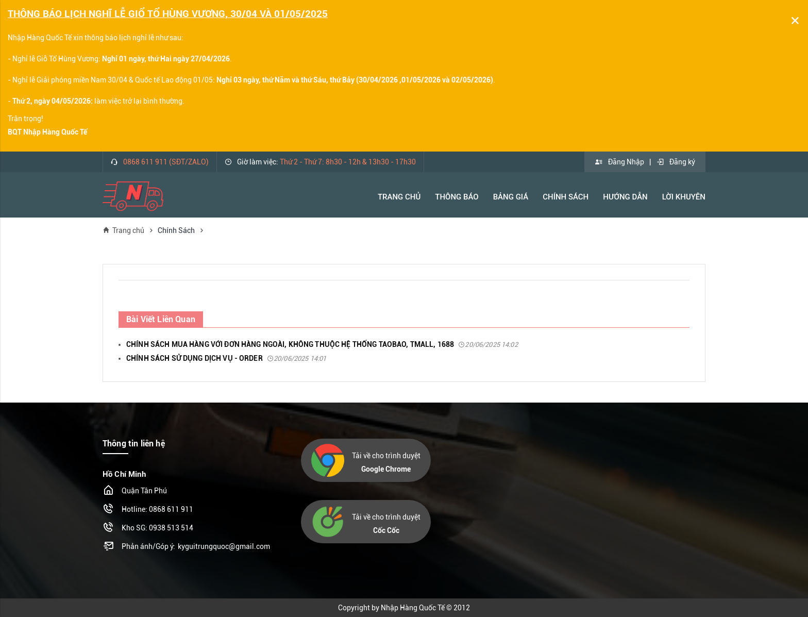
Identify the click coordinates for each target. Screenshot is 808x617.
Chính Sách (565, 197)
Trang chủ (123, 230)
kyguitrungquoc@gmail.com (224, 546)
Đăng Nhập (619, 162)
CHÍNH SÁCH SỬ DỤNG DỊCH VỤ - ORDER (226, 358)
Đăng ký (675, 162)
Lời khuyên (683, 197)
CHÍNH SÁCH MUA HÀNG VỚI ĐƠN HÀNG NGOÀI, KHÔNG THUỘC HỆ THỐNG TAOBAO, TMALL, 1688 (322, 344)
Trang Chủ (399, 197)
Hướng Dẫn (625, 197)
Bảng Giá (511, 197)
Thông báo (456, 197)
